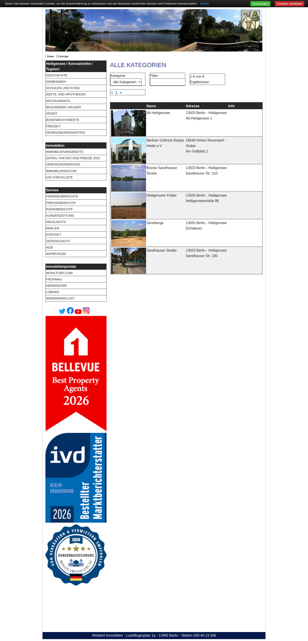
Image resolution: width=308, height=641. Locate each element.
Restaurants (58, 100)
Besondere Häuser (63, 107)
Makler (52, 228)
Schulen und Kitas (63, 88)
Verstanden (260, 4)
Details (204, 4)
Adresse (193, 106)
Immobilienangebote (64, 151)
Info (231, 106)
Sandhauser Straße (161, 250)
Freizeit (53, 126)
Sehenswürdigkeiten (65, 132)
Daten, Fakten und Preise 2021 (73, 158)
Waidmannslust (60, 298)
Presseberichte (61, 202)
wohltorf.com (59, 273)
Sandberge (154, 223)
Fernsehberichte (62, 196)
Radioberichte (59, 209)
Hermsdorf (56, 285)
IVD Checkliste (59, 177)
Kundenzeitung (60, 215)
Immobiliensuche (61, 171)
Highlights (56, 221)
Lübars (52, 292)
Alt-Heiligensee (158, 113)
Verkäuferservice (63, 164)
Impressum (56, 253)
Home (50, 56)
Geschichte (56, 75)
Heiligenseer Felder (161, 195)
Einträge (63, 56)
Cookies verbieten (289, 4)
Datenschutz (58, 241)
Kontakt (53, 234)
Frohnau (54, 279)
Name (151, 106)
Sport (51, 113)
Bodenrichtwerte (62, 119)
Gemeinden (56, 81)
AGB (49, 247)
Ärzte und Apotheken (66, 94)
